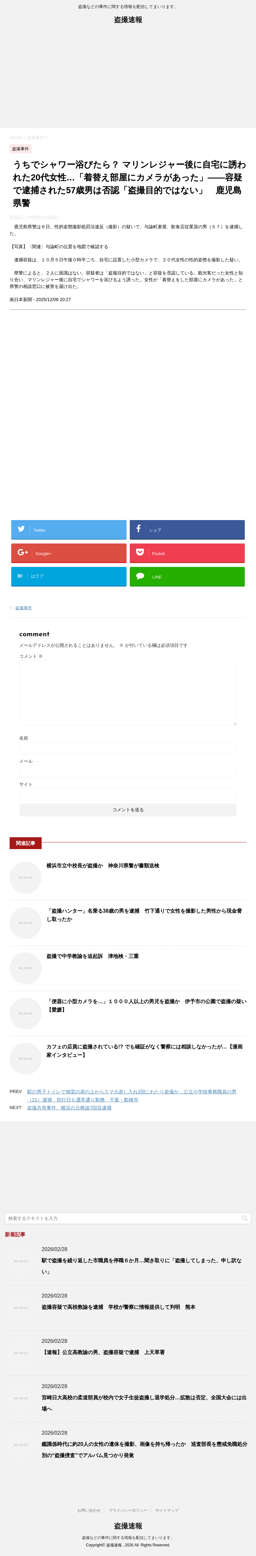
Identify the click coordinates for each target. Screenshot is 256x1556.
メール (26, 761)
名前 (23, 738)
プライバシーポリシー (128, 1510)
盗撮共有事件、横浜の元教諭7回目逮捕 (69, 1107)
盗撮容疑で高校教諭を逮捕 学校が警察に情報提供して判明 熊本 (118, 1307)
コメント (31, 656)
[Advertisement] (128, 80)
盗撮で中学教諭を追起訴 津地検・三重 (92, 956)
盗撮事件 (23, 607)
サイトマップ (166, 1510)
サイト (26, 784)
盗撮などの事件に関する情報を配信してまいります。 (128, 1537)
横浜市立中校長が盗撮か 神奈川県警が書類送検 (102, 865)
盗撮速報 (128, 20)
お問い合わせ (89, 1510)
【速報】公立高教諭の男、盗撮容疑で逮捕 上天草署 (103, 1352)
